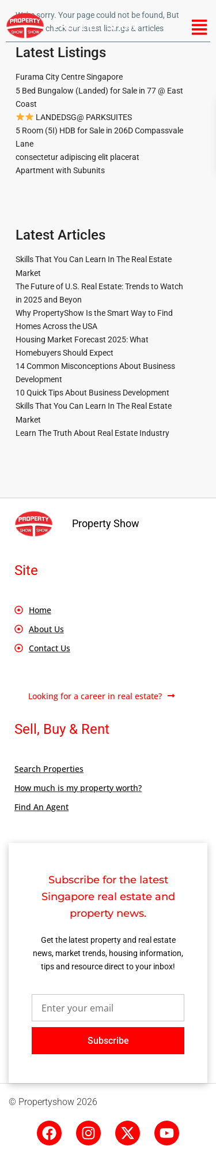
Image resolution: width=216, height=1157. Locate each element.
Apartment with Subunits (60, 170)
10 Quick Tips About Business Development (92, 392)
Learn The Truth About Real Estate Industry (92, 433)
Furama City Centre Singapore (69, 76)
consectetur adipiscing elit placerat (77, 157)
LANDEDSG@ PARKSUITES (74, 117)
